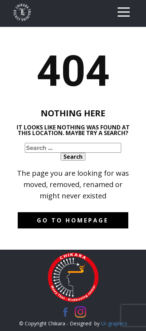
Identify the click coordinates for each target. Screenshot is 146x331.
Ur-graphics (114, 323)
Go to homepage (72, 220)
